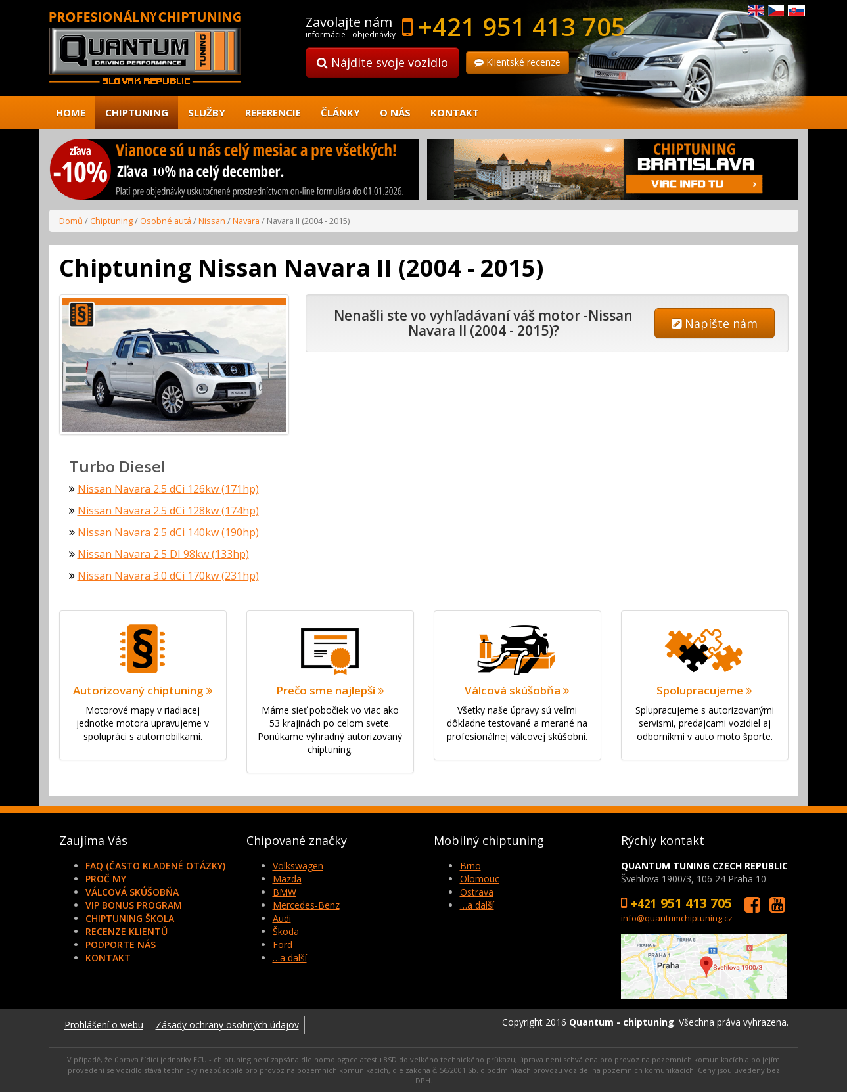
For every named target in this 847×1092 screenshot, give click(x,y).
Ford (282, 944)
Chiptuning (136, 112)
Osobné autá (165, 221)
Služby (206, 112)
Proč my (105, 879)
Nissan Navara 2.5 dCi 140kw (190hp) (168, 532)
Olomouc (479, 879)
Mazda (287, 879)
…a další (290, 957)
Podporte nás (120, 944)
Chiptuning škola (129, 918)
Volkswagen (298, 865)
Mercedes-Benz (306, 905)
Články (340, 112)
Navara (246, 221)
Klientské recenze (517, 62)
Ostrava (476, 892)
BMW (284, 892)
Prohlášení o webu (103, 1024)
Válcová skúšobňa (132, 892)
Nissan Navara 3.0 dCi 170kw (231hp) (168, 575)
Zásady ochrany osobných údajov (227, 1024)
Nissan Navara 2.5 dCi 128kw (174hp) (168, 510)
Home (70, 112)
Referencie (273, 112)
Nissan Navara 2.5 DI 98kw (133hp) (163, 554)
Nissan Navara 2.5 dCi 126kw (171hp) (168, 489)
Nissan (211, 221)
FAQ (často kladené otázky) (155, 865)
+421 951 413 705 (522, 26)
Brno (470, 865)
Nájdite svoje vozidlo (382, 62)
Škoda (286, 931)
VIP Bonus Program (133, 905)
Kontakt (454, 112)
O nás (395, 112)
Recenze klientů (126, 931)
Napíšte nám (715, 323)
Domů (71, 221)
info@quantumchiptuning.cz (677, 918)
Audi (282, 918)
